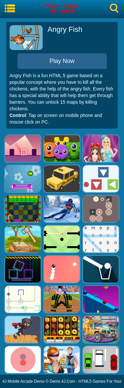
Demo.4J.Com (62, 381)
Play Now (61, 61)
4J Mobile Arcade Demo (23, 381)
